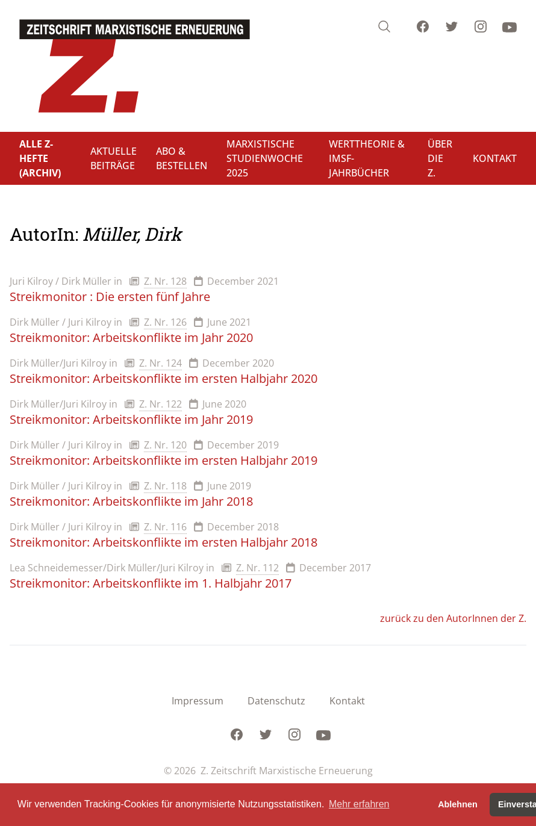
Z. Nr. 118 (165, 485)
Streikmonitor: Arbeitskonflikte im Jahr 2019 (131, 419)
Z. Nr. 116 (165, 526)
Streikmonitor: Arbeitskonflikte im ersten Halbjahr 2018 (163, 542)
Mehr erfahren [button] (359, 804)
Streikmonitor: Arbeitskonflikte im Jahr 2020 (131, 337)
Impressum (197, 700)
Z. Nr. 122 (160, 404)
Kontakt (347, 700)
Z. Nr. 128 (165, 281)
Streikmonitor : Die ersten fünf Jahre (110, 296)
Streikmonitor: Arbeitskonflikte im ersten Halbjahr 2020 (163, 378)
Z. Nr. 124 (160, 363)
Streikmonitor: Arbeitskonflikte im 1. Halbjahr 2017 (150, 583)
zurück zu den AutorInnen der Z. (453, 618)
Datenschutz (276, 700)
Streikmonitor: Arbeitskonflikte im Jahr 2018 (131, 501)
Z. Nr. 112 (257, 567)
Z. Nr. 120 (165, 445)
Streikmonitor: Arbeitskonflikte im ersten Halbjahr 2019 (163, 460)
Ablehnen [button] (458, 804)
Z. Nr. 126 (165, 322)
